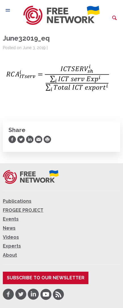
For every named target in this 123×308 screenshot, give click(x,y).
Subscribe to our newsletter (45, 277)
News (9, 228)
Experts (12, 246)
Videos (11, 237)
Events (11, 219)
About (10, 255)
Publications (17, 201)
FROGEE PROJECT (23, 210)
